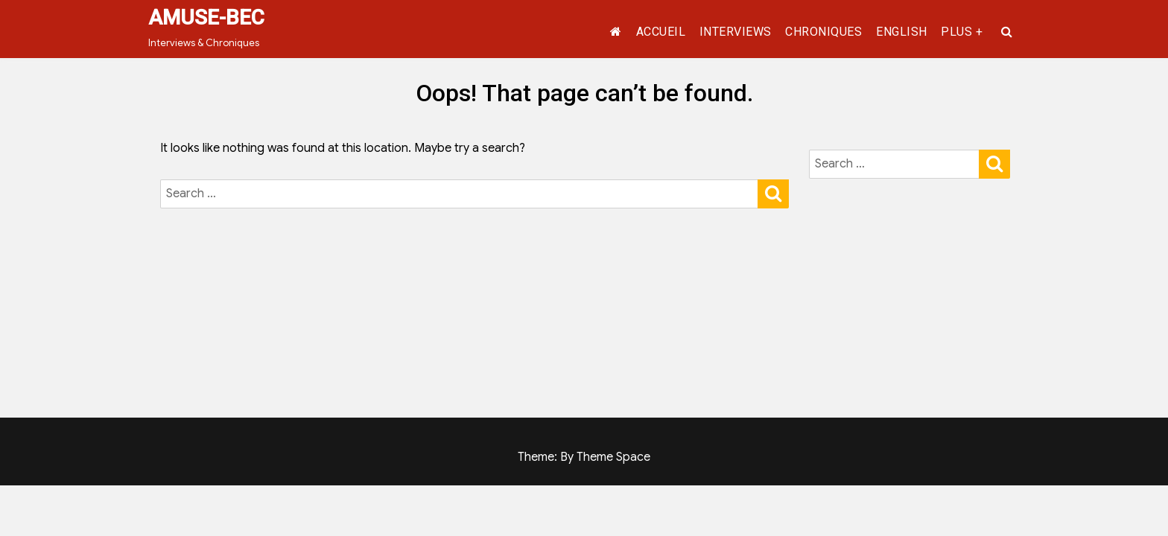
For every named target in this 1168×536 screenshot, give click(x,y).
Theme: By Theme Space (584, 457)
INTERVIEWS (735, 32)
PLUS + (962, 32)
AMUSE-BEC (206, 17)
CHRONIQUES (823, 32)
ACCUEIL (661, 32)
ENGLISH (901, 32)
